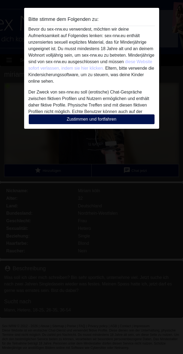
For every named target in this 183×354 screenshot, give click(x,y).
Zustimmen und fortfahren (91, 119)
